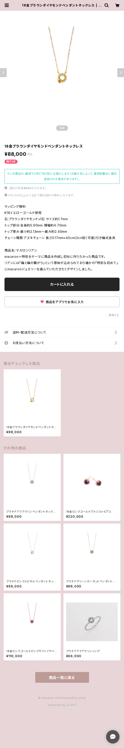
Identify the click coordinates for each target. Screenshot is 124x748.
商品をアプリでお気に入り (62, 302)
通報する (114, 315)
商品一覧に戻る (62, 677)
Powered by (62, 705)
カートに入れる (62, 284)
